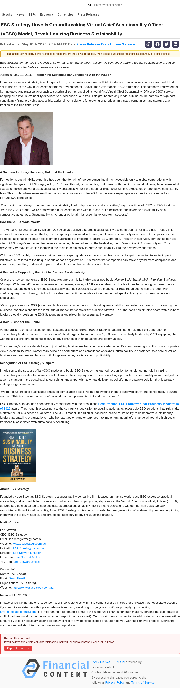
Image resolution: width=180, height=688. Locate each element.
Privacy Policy (115, 682)
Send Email (17, 578)
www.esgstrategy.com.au (29, 543)
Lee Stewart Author (27, 557)
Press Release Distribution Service (105, 44)
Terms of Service (143, 682)
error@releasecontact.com (18, 611)
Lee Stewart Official (26, 562)
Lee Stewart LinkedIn (26, 552)
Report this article (18, 648)
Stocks (7, 14)
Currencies (65, 14)
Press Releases (88, 14)
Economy (46, 14)
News (20, 14)
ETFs (32, 14)
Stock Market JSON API (108, 662)
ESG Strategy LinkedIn (28, 548)
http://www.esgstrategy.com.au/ (33, 587)
